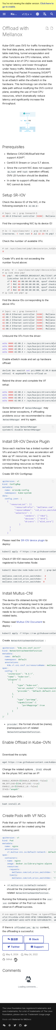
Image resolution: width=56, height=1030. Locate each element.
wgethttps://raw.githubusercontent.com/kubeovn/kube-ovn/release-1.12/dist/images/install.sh (29, 762)
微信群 (12, 939)
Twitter (13, 946)
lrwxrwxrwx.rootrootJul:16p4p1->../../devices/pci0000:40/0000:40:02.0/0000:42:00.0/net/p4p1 (29, 232)
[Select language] (45, 14)
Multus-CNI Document (29, 621)
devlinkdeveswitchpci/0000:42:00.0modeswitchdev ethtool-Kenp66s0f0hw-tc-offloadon (29, 372)
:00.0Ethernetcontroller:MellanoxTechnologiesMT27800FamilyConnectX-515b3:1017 (29, 214)
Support (37, 946)
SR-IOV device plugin (33, 540)
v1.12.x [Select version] (25, 14)
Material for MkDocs (21, 1019)
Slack (34, 939)
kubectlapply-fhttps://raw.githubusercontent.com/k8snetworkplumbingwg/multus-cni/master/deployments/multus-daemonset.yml (29, 633)
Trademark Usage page (39, 1014)
